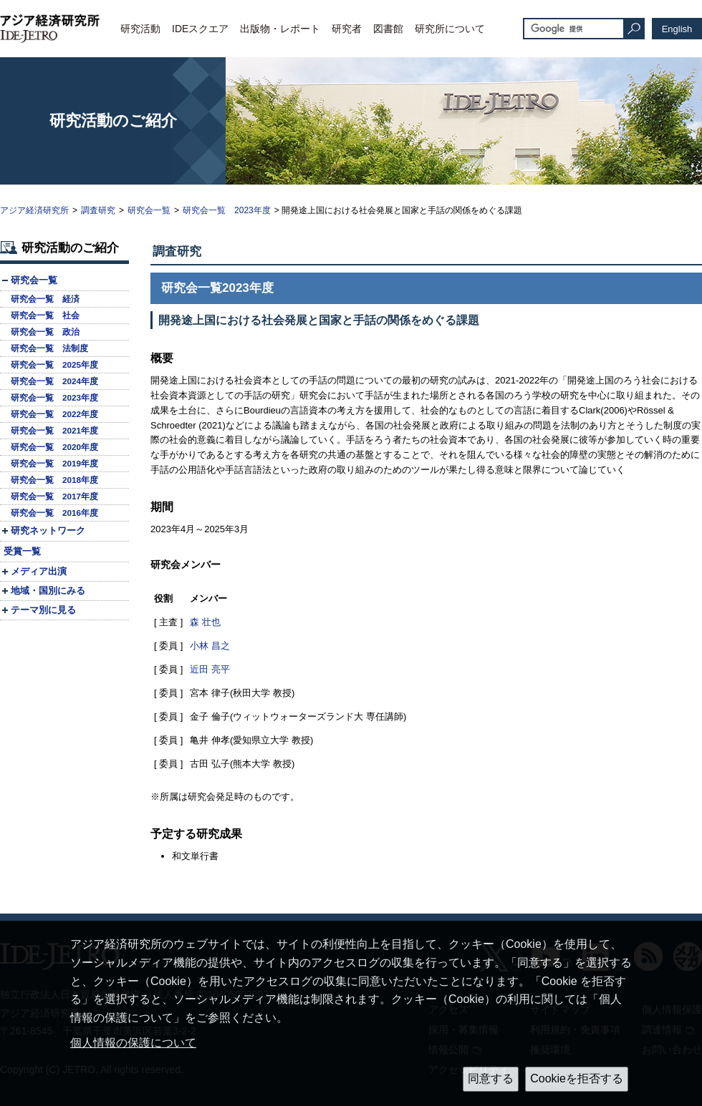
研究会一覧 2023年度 (227, 210)
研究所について (450, 28)
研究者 (347, 28)
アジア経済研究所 (34, 210)
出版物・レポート (280, 28)
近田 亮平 (210, 669)
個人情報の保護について (133, 1043)
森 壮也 (205, 622)
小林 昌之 (210, 645)
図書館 (388, 28)
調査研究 (98, 210)
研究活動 (140, 28)
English (677, 29)
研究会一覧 (149, 210)
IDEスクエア (200, 28)
